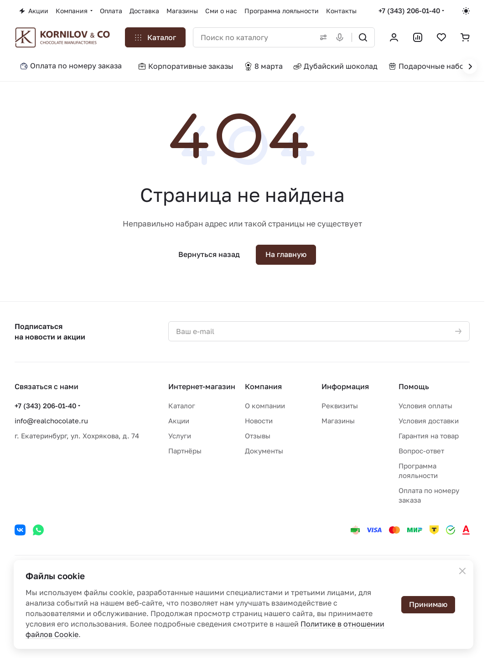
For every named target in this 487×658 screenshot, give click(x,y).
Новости (259, 420)
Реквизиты (339, 405)
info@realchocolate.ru (51, 420)
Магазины (338, 420)
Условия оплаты (425, 405)
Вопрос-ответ (421, 451)
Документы (264, 451)
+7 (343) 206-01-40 (409, 10)
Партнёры (185, 451)
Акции (178, 420)
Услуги (179, 436)
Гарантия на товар (429, 436)
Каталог (181, 405)
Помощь (414, 386)
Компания (263, 386)
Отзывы (257, 436)
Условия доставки (429, 420)
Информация (345, 386)
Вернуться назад (209, 254)
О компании (265, 405)
